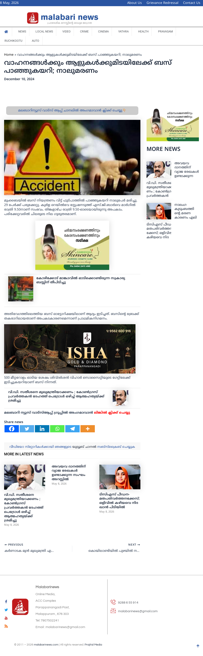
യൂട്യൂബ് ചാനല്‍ (84, 447)
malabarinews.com (46, 644)
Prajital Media (93, 644)
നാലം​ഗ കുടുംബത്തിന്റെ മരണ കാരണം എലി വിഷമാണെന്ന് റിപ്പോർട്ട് (185, 216)
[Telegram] (72, 429)
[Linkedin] (42, 429)
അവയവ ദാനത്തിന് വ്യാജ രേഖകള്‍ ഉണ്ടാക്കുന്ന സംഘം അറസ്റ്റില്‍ (69, 473)
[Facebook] (12, 429)
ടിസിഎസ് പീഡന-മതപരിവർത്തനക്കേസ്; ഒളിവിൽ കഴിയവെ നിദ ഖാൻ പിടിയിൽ (119, 501)
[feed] (6, 627)
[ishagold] (69, 349)
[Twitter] (27, 429)
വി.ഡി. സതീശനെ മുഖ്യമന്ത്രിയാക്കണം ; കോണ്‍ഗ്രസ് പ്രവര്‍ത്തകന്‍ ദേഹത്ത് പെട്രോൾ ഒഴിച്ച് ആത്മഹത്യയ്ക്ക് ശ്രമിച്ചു (56, 397)
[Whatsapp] (57, 429)
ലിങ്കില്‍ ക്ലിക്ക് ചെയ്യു (112, 413)
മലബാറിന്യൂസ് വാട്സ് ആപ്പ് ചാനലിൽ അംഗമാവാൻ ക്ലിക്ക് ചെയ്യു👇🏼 (72, 111)
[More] (87, 429)
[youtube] (6, 619)
